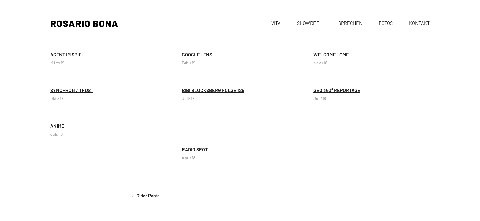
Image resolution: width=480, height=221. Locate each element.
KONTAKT (419, 23)
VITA (276, 23)
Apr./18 (188, 157)
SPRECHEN (350, 23)
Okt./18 (56, 98)
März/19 (57, 62)
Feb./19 (188, 62)
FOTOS (386, 23)
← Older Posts (145, 195)
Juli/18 (188, 98)
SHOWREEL (309, 23)
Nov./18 (320, 62)
